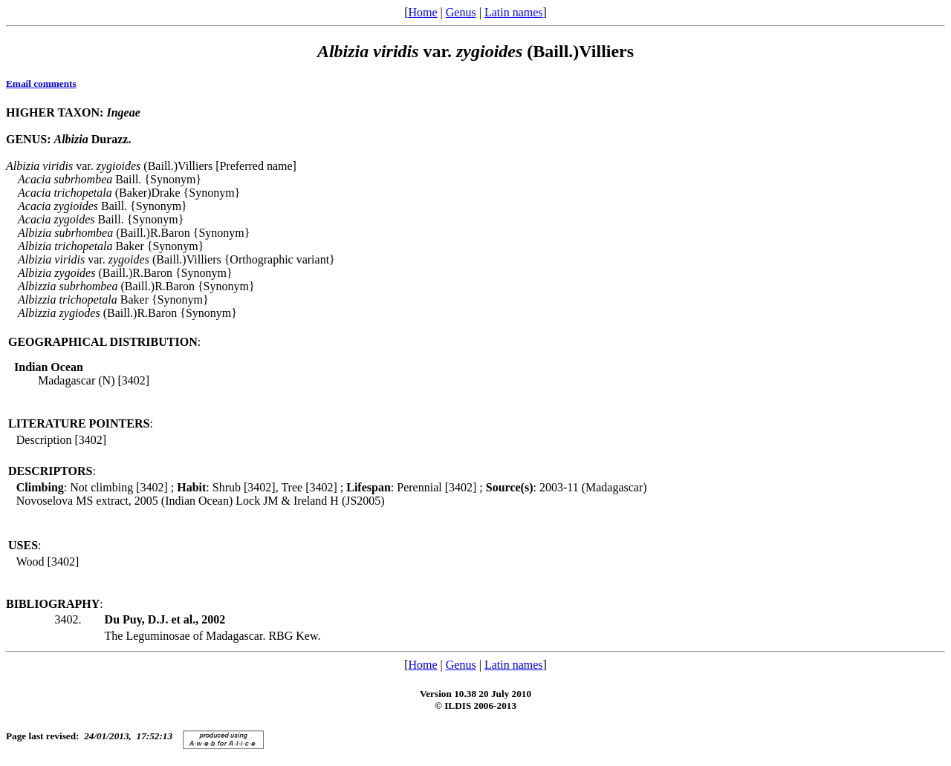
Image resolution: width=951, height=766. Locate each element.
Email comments (41, 83)
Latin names (513, 12)
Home (422, 12)
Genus (461, 12)
